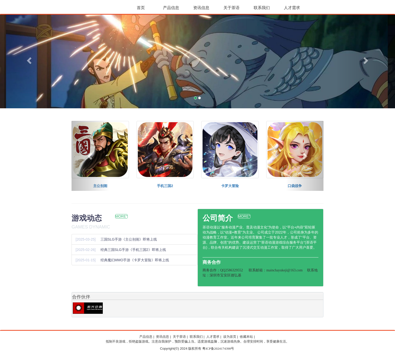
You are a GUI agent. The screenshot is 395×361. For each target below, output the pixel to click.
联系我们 (262, 8)
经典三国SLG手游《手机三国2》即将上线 (133, 250)
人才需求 (292, 8)
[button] (29, 60)
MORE (121, 216)
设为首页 (229, 337)
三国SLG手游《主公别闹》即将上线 (129, 239)
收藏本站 (246, 337)
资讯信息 (201, 8)
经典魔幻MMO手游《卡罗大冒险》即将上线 (135, 260)
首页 (141, 8)
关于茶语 (231, 8)
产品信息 (171, 8)
